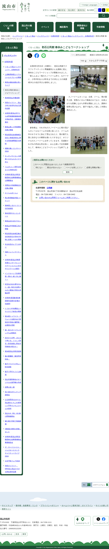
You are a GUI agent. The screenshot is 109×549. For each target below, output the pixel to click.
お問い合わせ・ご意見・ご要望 (14, 534)
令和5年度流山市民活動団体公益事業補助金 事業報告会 (13, 439)
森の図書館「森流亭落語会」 (13, 357)
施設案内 (64, 27)
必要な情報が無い (94, 167)
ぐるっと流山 (30, 36)
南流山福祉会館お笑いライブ (13, 83)
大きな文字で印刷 (97, 61)
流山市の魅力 (27, 26)
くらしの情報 (8, 26)
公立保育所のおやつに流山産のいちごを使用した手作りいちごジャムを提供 (13, 404)
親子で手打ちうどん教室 (13, 373)
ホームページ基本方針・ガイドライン (77, 506)
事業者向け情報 (82, 26)
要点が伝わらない (54, 167)
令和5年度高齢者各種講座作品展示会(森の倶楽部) (12, 301)
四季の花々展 (10, 387)
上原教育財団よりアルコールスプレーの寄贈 (13, 76)
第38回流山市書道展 (12, 98)
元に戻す (71, 10)
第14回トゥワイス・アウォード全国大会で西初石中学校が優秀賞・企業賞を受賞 (13, 320)
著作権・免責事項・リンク (27, 506)
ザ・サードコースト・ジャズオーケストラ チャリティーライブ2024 (13, 451)
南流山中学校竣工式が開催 (13, 227)
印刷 (82, 61)
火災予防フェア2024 (12, 461)
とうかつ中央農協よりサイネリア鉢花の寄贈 (13, 310)
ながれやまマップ (82, 523)
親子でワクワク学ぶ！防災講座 (13, 365)
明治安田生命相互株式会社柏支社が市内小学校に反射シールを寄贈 (13, 236)
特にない (39, 167)
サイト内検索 (50, 16)
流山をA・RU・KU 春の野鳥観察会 (13, 414)
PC (84, 485)
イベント (45, 27)
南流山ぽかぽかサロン (13, 221)
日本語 (105, 5)
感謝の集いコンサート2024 (13, 149)
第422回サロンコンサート (13, 214)
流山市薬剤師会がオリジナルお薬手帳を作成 (13, 380)
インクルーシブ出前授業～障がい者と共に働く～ (13, 276)
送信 (68, 172)
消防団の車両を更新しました (13, 430)
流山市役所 (5, 519)
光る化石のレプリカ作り (13, 245)
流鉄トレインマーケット (13, 253)
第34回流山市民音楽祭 (13, 351)
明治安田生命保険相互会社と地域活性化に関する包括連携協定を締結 (13, 139)
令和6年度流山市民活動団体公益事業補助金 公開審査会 (13, 177)
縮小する (61, 10)
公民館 (49, 188)
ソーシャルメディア (101, 523)
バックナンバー (43, 36)
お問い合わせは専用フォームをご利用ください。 (59, 198)
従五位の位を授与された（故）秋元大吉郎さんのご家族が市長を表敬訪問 (13, 288)
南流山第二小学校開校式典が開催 (13, 128)
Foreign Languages (89, 5)
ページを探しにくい (74, 167)
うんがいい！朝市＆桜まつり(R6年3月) (13, 168)
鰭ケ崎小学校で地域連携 (13, 422)
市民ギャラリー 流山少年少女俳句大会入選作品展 (13, 105)
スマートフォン (99, 485)
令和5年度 (55, 36)
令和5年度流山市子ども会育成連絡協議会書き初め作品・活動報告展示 (13, 117)
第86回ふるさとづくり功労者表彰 (13, 207)
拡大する (81, 10)
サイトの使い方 (102, 506)
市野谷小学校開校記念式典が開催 (13, 186)
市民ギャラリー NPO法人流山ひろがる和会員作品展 (12, 469)
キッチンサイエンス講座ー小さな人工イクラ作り (13, 159)
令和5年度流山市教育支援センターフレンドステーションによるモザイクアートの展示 (13, 264)
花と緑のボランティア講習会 (13, 393)
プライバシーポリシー (50, 506)
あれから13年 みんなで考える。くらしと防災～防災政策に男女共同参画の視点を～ (13, 342)
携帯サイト (6, 509)
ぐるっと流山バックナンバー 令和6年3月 (77, 36)
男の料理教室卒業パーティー (13, 199)
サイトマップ (7, 506)
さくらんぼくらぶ (11, 193)
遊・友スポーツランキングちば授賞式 (13, 331)
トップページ (17, 36)
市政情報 (100, 27)
